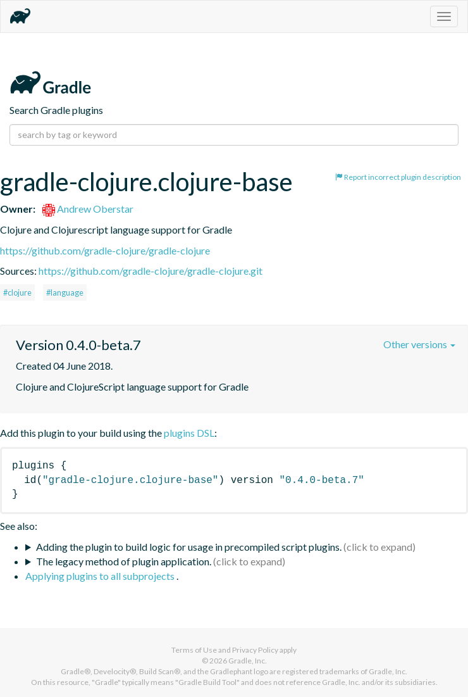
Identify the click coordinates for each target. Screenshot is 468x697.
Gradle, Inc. (247, 660)
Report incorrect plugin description (398, 177)
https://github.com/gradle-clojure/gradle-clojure (105, 250)
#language (64, 292)
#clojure (17, 292)
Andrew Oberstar (87, 209)
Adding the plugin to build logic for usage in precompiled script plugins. (189, 547)
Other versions (419, 344)
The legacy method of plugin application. (123, 561)
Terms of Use (194, 650)
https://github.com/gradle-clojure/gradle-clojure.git (150, 271)
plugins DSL (189, 433)
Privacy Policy (255, 650)
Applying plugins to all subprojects (100, 576)
